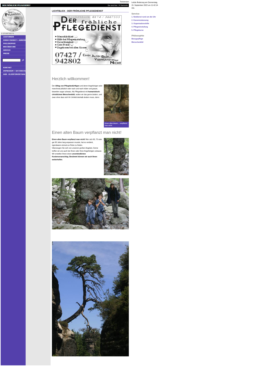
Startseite (124, 5)
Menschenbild (137, 42)
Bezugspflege (137, 39)
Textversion (124, 2)
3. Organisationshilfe (140, 23)
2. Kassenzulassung (139, 20)
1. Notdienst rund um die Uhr (143, 17)
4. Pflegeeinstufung (139, 27)
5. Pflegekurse (137, 30)
